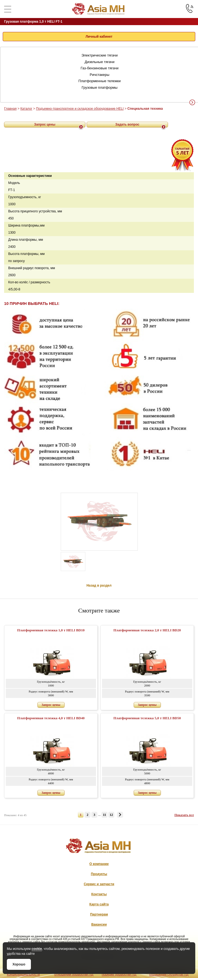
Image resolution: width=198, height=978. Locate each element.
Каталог (26, 109)
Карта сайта (99, 904)
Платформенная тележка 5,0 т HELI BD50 (147, 718)
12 (111, 815)
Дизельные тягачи (100, 62)
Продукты (99, 874)
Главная (10, 109)
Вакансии (99, 924)
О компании (99, 864)
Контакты (99, 894)
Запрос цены (45, 124)
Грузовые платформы (100, 87)
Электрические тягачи (99, 55)
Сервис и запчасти (99, 884)
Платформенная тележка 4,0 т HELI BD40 (51, 718)
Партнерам (99, 914)
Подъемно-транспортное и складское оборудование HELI (80, 109)
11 (104, 815)
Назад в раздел (99, 585)
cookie (36, 949)
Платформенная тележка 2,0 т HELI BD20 (147, 630)
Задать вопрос (127, 124)
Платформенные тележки (99, 81)
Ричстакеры (99, 75)
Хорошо (18, 964)
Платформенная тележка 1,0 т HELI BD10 (51, 630)
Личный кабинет (99, 36)
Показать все (184, 815)
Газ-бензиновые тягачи (100, 68)
